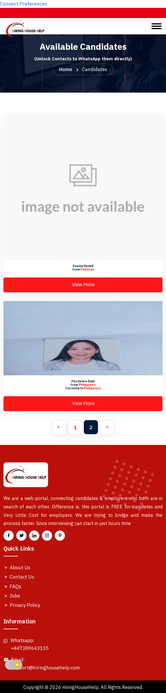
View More (83, 284)
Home (65, 69)
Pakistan (87, 269)
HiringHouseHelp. (81, 687)
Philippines (87, 385)
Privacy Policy (21, 605)
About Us (16, 567)
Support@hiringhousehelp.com (45, 667)
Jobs (11, 596)
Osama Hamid (83, 266)
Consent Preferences (23, 4)
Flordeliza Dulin (83, 381)
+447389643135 (30, 648)
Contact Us (18, 577)
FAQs (12, 586)
